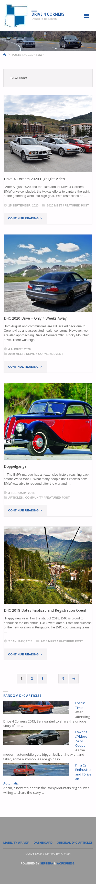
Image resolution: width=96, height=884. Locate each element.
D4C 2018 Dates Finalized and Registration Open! (45, 610)
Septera (46, 863)
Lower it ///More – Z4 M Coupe (82, 739)
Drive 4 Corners (48, 14)
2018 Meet (48, 641)
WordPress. (66, 863)
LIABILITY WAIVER (16, 842)
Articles (15, 497)
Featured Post (77, 205)
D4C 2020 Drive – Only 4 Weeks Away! (35, 318)
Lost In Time (80, 705)
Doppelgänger (16, 466)
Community (34, 497)
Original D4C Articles (75, 842)
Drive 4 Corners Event (44, 353)
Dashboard (43, 842)
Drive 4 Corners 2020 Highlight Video (34, 178)
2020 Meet (54, 205)
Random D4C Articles (22, 695)
